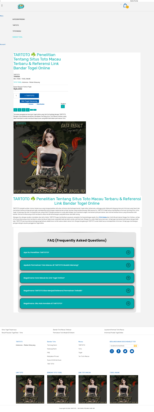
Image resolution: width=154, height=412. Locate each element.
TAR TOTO (50, 364)
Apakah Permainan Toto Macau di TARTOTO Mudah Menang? (51, 266)
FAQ (48, 352)
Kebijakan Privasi (53, 356)
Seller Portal (134, 1)
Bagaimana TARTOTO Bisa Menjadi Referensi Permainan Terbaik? (53, 291)
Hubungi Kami (52, 349)
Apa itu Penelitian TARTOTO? (36, 253)
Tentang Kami (52, 345)
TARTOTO (82, 345)
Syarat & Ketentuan (54, 360)
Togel (80, 352)
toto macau (103, 218)
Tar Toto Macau (84, 356)
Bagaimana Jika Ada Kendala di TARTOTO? (43, 304)
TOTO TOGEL (17, 83)
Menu (1, 16)
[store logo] (21, 6)
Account (3, 45)
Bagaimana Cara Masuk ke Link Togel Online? (44, 278)
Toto (80, 349)
